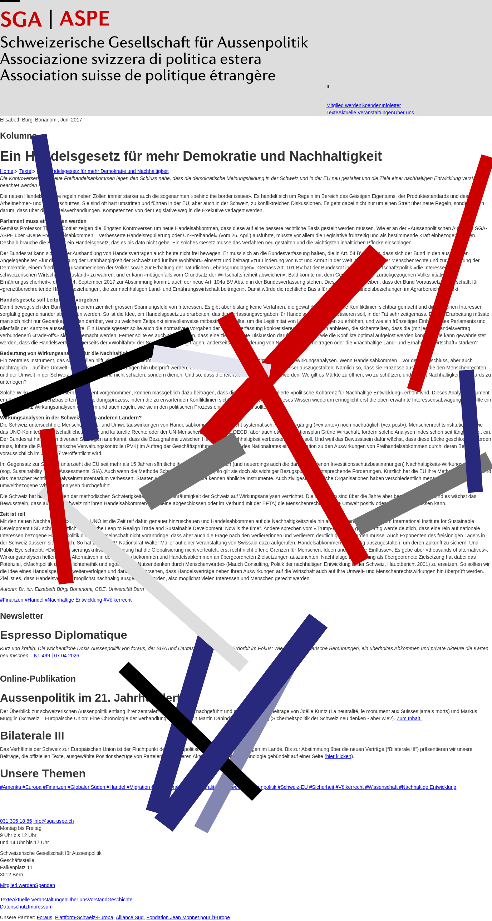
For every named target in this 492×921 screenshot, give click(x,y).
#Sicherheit (322, 787)
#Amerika (11, 787)
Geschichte (119, 899)
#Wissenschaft (382, 787)
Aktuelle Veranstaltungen (366, 112)
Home (6, 171)
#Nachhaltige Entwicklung (73, 600)
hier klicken (338, 756)
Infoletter (391, 105)
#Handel (34, 600)
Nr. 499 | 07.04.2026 (56, 655)
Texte (332, 112)
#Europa (33, 787)
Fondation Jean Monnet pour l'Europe (188, 917)
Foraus (45, 917)
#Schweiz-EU (293, 787)
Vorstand (97, 899)
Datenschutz (14, 907)
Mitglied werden (343, 105)
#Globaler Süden (87, 787)
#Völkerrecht (118, 600)
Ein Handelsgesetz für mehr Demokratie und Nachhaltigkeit (102, 171)
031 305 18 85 (16, 821)
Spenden (371, 105)
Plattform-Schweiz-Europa (84, 917)
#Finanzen (11, 600)
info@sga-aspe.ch (53, 821)
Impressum (40, 907)
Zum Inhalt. (409, 718)
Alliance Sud (130, 917)
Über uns (404, 112)
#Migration (139, 787)
